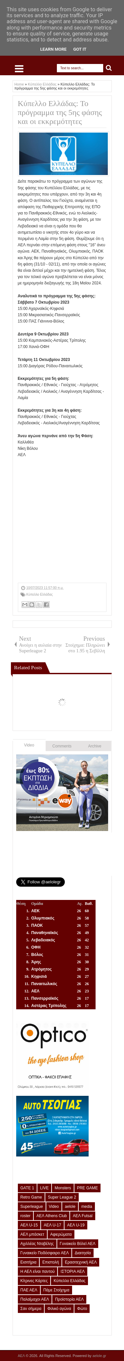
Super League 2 (62, 1197)
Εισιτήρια (29, 1262)
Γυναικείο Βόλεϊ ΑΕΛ (78, 1243)
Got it (79, 49)
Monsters (63, 1188)
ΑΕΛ (22, 1356)
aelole (70, 1206)
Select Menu (19, 69)
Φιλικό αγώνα (59, 1308)
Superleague (32, 1206)
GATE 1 (27, 1188)
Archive (95, 746)
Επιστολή (50, 1262)
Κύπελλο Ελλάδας (39, 594)
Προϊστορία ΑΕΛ (69, 1299)
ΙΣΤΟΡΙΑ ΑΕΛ (73, 1271)
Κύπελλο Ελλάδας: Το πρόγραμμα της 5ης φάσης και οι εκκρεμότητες (60, 112)
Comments (61, 746)
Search (108, 68)
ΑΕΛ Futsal (82, 1215)
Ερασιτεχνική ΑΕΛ (81, 1262)
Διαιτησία (83, 1253)
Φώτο (82, 1308)
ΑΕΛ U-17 (52, 1225)
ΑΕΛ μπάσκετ (32, 1234)
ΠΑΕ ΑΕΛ (29, 1290)
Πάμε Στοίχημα (56, 1290)
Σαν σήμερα (31, 1308)
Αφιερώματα (61, 1234)
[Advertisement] (62, 520)
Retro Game (31, 1197)
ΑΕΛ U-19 (76, 1225)
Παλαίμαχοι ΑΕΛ (35, 1299)
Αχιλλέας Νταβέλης (37, 1243)
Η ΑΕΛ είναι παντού (38, 1271)
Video (29, 745)
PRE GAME (87, 1188)
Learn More (53, 49)
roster (26, 1215)
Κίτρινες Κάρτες (34, 1280)
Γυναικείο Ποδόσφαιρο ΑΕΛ (45, 1253)
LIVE (44, 1188)
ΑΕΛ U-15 (29, 1225)
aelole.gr (99, 1356)
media (86, 1206)
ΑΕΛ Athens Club (51, 1215)
